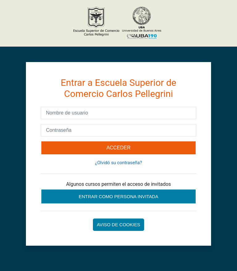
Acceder (118, 147)
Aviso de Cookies (118, 224)
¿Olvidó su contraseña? (118, 162)
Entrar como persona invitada (118, 196)
